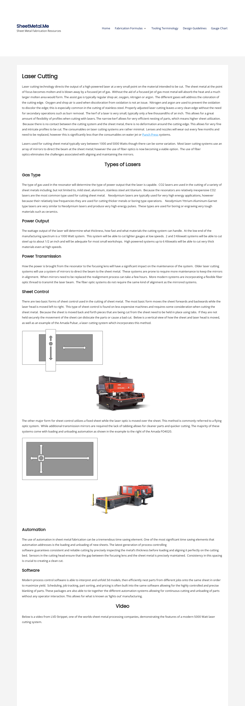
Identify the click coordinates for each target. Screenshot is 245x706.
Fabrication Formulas (129, 28)
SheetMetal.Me (33, 26)
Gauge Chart (219, 28)
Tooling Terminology (164, 28)
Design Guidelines (195, 28)
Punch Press (150, 134)
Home (106, 28)
